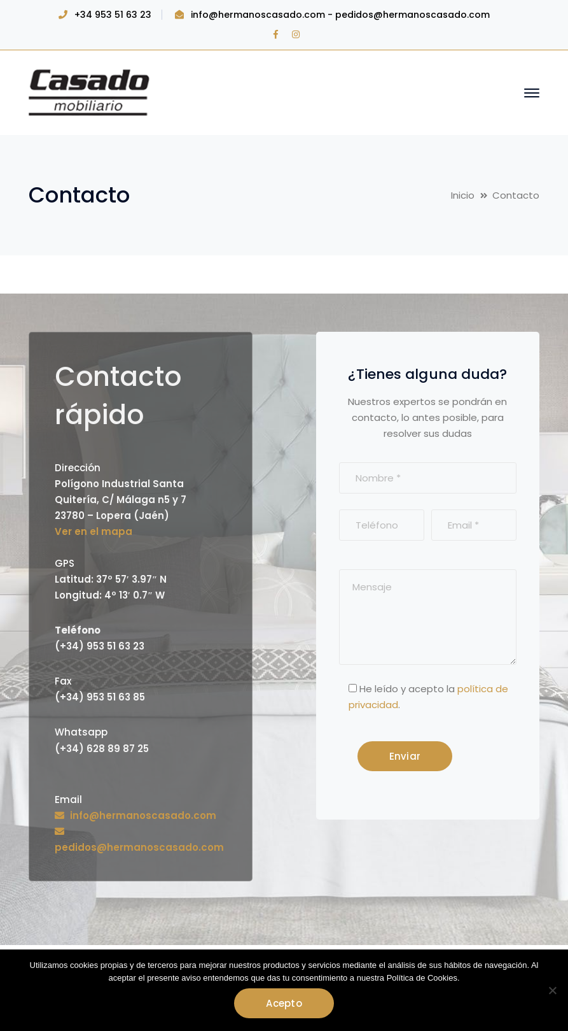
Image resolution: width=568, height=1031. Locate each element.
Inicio (462, 195)
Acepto (284, 1003)
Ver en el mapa (93, 531)
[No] (552, 990)
